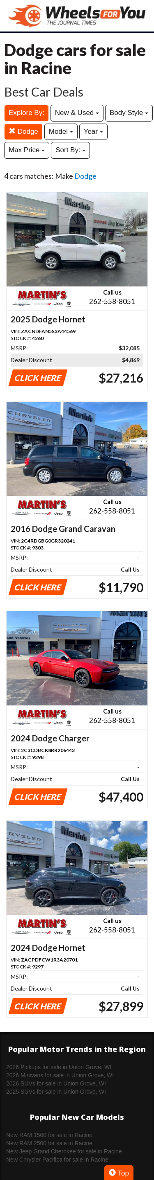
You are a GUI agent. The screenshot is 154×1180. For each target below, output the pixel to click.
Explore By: (26, 113)
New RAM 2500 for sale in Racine (49, 1143)
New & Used (77, 113)
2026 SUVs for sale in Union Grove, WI (56, 1083)
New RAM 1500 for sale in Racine (49, 1135)
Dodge (23, 131)
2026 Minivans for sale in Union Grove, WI (60, 1075)
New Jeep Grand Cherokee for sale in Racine (64, 1151)
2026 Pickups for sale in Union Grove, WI (58, 1067)
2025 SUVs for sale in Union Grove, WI (56, 1091)
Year (93, 131)
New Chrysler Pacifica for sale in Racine (57, 1159)
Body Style (129, 113)
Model (61, 131)
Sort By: (70, 150)
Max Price (27, 150)
